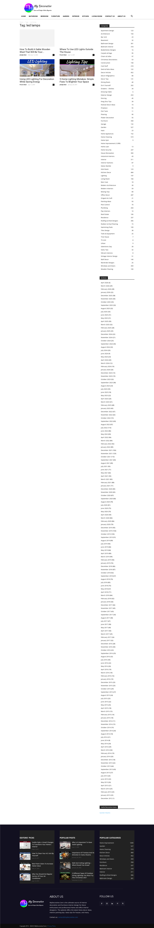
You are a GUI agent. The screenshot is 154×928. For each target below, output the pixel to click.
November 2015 (106, 686)
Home (23, 16)
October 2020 (106, 495)
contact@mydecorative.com (68, 917)
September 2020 (107, 499)
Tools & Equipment (108, 234)
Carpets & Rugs (106, 53)
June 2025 (104, 315)
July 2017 (104, 621)
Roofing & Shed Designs (109, 221)
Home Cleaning (106, 137)
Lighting (104, 176)
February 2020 (106, 521)
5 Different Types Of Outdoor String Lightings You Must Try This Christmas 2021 (82, 875)
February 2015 (106, 715)
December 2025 (106, 296)
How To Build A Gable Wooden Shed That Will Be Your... (35, 50)
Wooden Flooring (107, 269)
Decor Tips (105, 79)
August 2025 (105, 308)
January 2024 (105, 370)
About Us (121, 16)
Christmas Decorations (109, 60)
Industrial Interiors (107, 156)
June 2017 (104, 624)
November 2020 (106, 492)
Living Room (97, 16)
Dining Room (105, 82)
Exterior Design (106, 95)
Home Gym (105, 140)
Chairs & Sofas (106, 56)
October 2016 (106, 650)
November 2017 (106, 608)
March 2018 (105, 595)
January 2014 (105, 756)
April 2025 (104, 321)
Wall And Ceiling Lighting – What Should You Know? (81, 864)
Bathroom (33, 16)
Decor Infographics (108, 76)
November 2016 (106, 647)
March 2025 (105, 325)
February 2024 (106, 366)
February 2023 (106, 405)
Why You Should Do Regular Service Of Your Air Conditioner (42, 876)
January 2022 (105, 447)
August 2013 (105, 773)
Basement (104, 40)
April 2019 (104, 553)
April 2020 (104, 515)
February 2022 (106, 444)
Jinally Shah (23, 55)
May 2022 (104, 434)
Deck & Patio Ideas (107, 69)
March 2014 (105, 750)
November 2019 (106, 531)
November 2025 (106, 299)
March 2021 (105, 479)
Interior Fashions (107, 163)
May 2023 (104, 395)
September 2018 (107, 576)
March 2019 (105, 557)
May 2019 (104, 550)
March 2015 (105, 711)
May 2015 (104, 705)
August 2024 (105, 347)
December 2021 (106, 450)
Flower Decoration (107, 118)
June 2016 (104, 663)
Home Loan (105, 147)
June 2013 (104, 779)
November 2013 (106, 763)
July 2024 (104, 350)
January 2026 (105, 292)
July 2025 (104, 312)
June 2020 (104, 508)
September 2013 (107, 769)
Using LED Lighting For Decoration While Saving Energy (37, 80)
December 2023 (106, 373)
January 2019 (105, 563)
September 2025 (107, 305)
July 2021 (104, 466)
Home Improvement (108, 143)
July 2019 (104, 544)
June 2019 (104, 547)
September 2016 (107, 653)
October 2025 (106, 302)
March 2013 (105, 789)
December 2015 (106, 682)
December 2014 (106, 721)
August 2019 (105, 540)
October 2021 (106, 457)
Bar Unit (104, 37)
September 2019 (107, 537)
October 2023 (106, 379)
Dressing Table (106, 92)
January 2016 (105, 679)
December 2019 (106, 528)
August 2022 (105, 424)
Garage (103, 124)
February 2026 (106, 289)
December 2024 (106, 334)
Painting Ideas (106, 201)
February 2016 (106, 676)
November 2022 (106, 415)
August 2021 (105, 463)
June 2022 (104, 431)
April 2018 (104, 592)
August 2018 (105, 579)
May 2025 (104, 318)
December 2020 (106, 489)
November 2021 (106, 453)
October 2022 (106, 418)
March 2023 (105, 402)
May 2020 (104, 511)
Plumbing (104, 208)
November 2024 (106, 337)
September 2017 (107, 615)
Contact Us (110, 16)
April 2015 (104, 708)
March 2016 (105, 673)
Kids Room (105, 169)
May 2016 (104, 666)
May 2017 (104, 628)
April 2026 (104, 283)
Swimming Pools (107, 227)
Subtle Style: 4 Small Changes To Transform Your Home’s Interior (42, 844)
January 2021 (105, 486)
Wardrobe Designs (107, 263)
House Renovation (107, 153)
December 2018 (106, 566)
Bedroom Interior (107, 47)
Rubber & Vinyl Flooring (109, 224)
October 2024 (106, 341)
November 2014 (106, 724)
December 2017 (106, 605)
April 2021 (104, 476)
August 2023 (105, 386)
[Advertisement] (95, 8)
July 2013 (104, 776)
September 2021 (107, 460)
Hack (102, 130)
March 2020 (105, 518)
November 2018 (106, 569)
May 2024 (104, 357)
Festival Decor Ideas (108, 105)
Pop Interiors (105, 211)
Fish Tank (104, 111)
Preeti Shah (63, 55)
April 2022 (104, 437)
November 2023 (106, 376)
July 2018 (104, 582)
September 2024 (107, 344)
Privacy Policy (52, 926)
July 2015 (104, 698)
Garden (66, 16)
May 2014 (104, 744)
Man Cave (104, 182)
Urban (103, 243)
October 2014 (106, 727)
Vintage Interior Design (109, 256)
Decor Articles (106, 72)
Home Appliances (107, 134)
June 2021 (104, 470)
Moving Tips (105, 192)
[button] (131, 16)
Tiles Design (105, 230)
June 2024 (104, 354)
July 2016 (104, 660)
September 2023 (107, 383)
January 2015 (105, 718)
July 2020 (104, 505)
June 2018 (104, 586)
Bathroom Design (107, 43)
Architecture (105, 34)
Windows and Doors (108, 266)
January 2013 (105, 795)
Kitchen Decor (106, 172)
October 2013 (106, 766)
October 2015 (106, 689)
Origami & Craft (106, 198)
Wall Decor (105, 259)
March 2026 (105, 286)
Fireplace (104, 108)
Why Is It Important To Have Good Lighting (82, 843)
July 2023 (104, 389)
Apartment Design (107, 31)
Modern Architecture (108, 185)
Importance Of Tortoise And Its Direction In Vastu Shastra (83, 854)
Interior (75, 16)
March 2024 (105, 363)
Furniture (55, 16)
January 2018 (105, 602)
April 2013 (104, 785)
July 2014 (104, 737)
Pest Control (105, 205)
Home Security (106, 150)
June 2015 (104, 702)
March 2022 (105, 441)
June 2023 (104, 392)
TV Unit (103, 240)
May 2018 (104, 589)
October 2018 (106, 573)
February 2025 (106, 328)
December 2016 (106, 644)
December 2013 (106, 760)
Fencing (103, 98)
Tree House (105, 237)
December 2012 (106, 798)
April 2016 (104, 669)
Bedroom (44, 16)
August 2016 (105, 657)
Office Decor (105, 195)
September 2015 (107, 692)
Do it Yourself (106, 85)
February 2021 (106, 482)
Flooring (104, 114)
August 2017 (105, 618)
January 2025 (105, 331)
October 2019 (106, 534)
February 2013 (106, 792)
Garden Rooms (105, 813)
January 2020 (105, 524)
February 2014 (106, 753)
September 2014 (107, 731)
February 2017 (106, 637)
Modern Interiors (107, 188)
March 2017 (105, 634)
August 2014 (105, 734)
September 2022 (107, 421)
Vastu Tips (104, 250)
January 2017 (105, 640)
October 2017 (106, 611)
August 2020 (105, 502)
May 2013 (104, 782)
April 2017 (104, 631)
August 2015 (105, 695)
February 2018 (106, 599)
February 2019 (106, 560)
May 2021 (104, 473)
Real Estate (105, 214)
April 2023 (104, 399)
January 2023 (105, 408)
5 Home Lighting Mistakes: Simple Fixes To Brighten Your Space (77, 80)
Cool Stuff (104, 66)
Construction (105, 63)
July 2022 (104, 428)
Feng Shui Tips (106, 101)
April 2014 (104, 747)
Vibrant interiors (107, 253)
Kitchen (85, 16)
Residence (104, 218)
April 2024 (104, 360)
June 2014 (104, 740)
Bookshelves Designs (108, 50)
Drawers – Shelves (107, 89)
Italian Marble (106, 166)
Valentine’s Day (106, 247)
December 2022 (106, 412)
